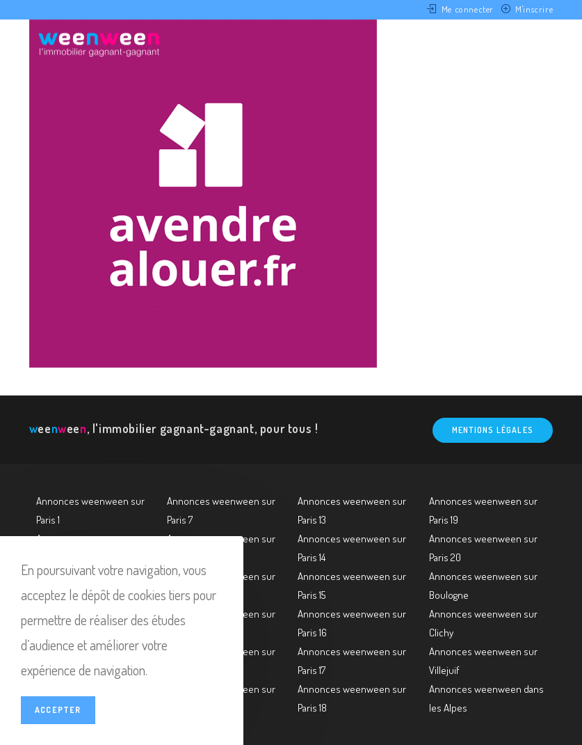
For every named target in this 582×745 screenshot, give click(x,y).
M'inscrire (534, 9)
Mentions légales (492, 430)
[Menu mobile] (530, 43)
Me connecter (468, 9)
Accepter (58, 710)
